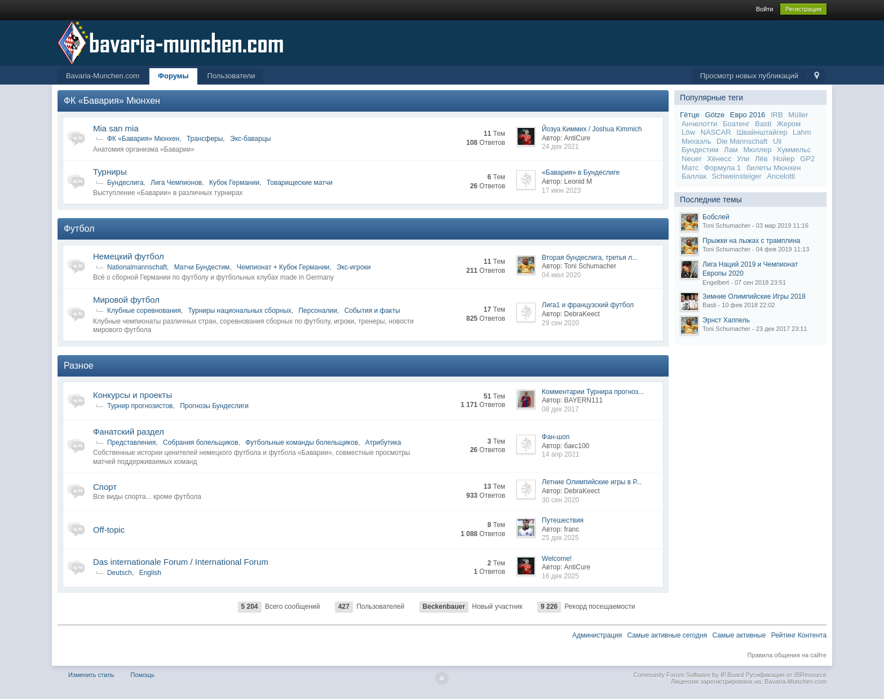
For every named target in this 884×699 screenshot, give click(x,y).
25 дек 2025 (560, 538)
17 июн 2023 (561, 190)
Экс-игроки (353, 267)
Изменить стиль (91, 674)
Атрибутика (383, 442)
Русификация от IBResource (785, 674)
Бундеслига (125, 183)
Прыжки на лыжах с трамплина (751, 241)
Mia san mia (116, 128)
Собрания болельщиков (200, 442)
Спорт (105, 487)
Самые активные (739, 635)
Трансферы (205, 139)
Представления (131, 442)
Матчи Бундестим (202, 267)
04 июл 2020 (561, 275)
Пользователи (231, 76)
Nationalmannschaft (137, 267)
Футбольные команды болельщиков (301, 442)
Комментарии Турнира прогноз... (593, 392)
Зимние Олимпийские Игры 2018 (754, 296)
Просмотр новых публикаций (749, 76)
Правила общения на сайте (787, 655)
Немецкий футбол (128, 256)
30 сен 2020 (560, 500)
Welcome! (557, 559)
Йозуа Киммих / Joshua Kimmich (592, 129)
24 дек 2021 (560, 147)
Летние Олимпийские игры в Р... (592, 482)
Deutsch (119, 573)
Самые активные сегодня (667, 635)
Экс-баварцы (250, 139)
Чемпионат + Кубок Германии (283, 267)
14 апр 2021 (561, 454)
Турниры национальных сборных (239, 311)
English (150, 573)
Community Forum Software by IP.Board (688, 674)
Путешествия (563, 520)
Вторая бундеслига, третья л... (590, 258)
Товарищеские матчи (300, 183)
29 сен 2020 (560, 323)
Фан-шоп (555, 437)
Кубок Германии (234, 183)
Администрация (597, 635)
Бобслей (716, 217)
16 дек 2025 (560, 576)
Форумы (173, 76)
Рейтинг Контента (798, 635)
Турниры (110, 171)
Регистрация (803, 9)
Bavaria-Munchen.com (102, 76)
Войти (765, 9)
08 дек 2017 (560, 409)
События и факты (372, 311)
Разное (79, 365)
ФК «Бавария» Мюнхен (112, 100)
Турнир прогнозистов (140, 406)
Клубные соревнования (144, 311)
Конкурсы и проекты (132, 395)
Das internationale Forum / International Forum (180, 562)
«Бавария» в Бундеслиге (581, 172)
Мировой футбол (126, 299)
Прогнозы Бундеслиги (214, 406)
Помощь (143, 674)
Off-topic (109, 529)
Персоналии (317, 311)
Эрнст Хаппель (726, 320)
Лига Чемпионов (176, 183)
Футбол (79, 228)
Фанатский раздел (128, 431)
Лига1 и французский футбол (588, 305)
